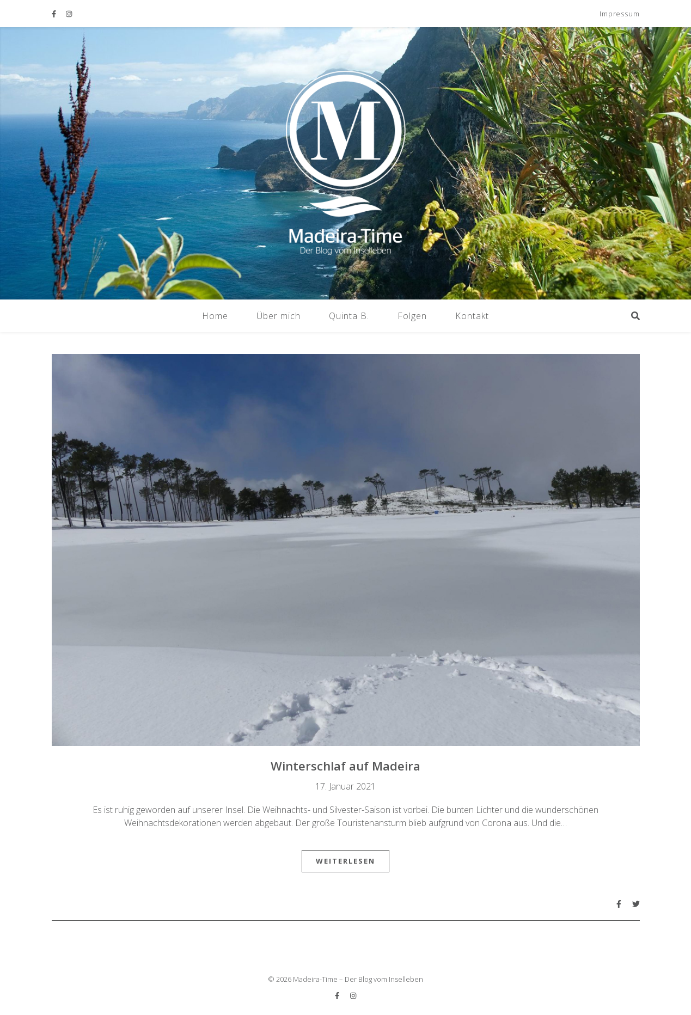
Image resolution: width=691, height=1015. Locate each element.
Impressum (619, 14)
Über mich (278, 316)
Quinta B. (349, 316)
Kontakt (472, 316)
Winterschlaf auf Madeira (345, 765)
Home (215, 316)
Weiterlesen (345, 861)
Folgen (412, 316)
